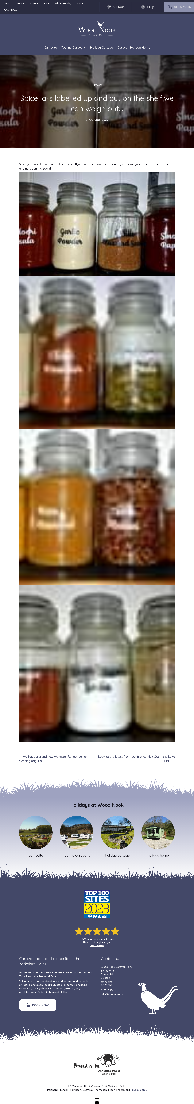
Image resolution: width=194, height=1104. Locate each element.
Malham (64, 992)
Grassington (72, 988)
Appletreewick (27, 992)
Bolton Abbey (46, 992)
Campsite (50, 47)
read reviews (97, 945)
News (97, 85)
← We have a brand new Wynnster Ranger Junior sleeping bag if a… (53, 759)
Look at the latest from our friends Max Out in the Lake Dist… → (136, 759)
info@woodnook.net (112, 994)
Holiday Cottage (101, 47)
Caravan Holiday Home (133, 47)
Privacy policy (139, 1089)
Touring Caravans (73, 47)
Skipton (59, 988)
